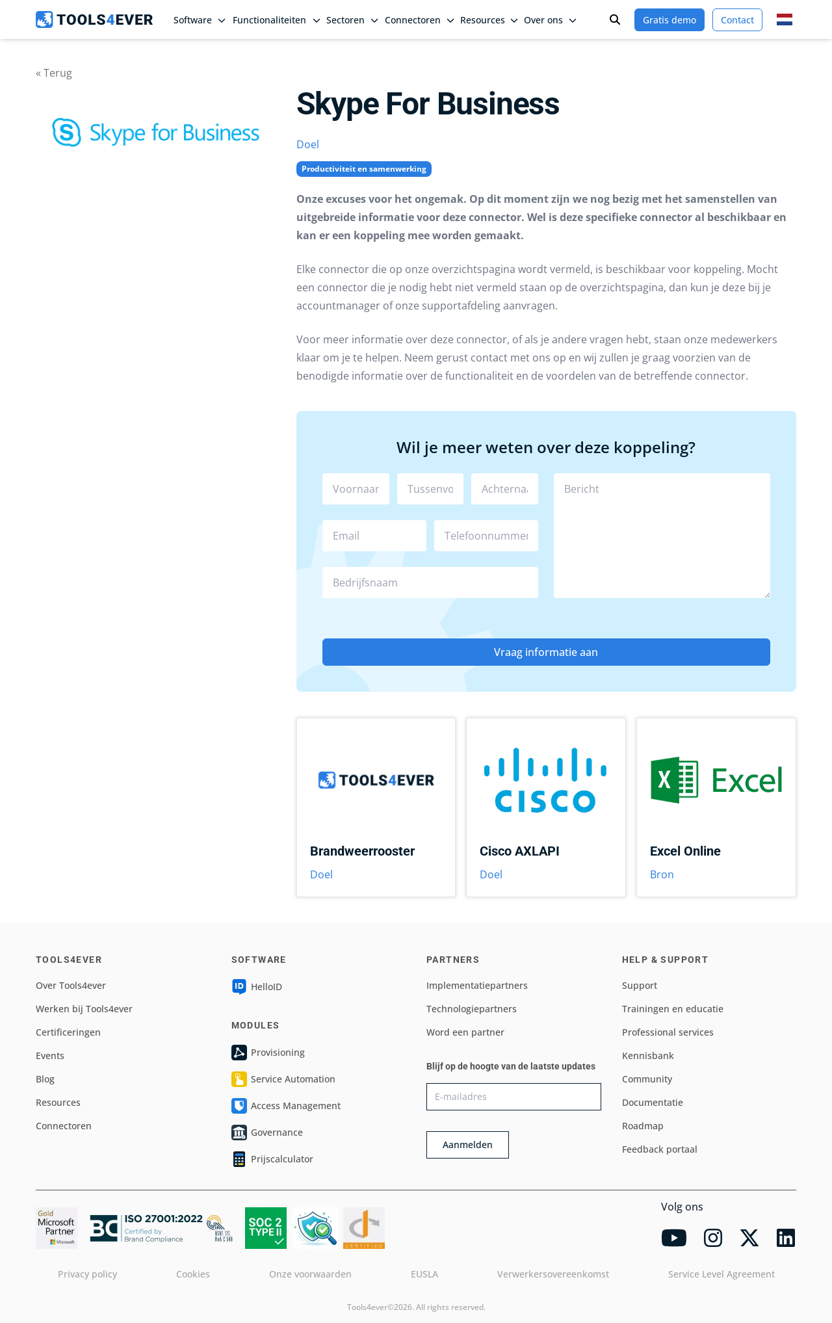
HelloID (256, 987)
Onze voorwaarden (310, 1274)
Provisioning (268, 1052)
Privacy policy (87, 1274)
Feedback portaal (659, 1149)
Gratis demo (669, 20)
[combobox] (430, 582)
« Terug (54, 73)
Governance (267, 1132)
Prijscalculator (272, 1159)
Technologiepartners (471, 1008)
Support (639, 985)
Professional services (668, 1032)
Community (647, 1079)
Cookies (193, 1274)
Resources (58, 1102)
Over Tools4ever (71, 985)
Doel (307, 144)
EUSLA (424, 1274)
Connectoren (64, 1126)
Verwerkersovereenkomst (553, 1274)
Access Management (286, 1106)
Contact (737, 20)
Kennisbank (648, 1055)
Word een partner (465, 1032)
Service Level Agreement (721, 1274)
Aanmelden (468, 1144)
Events (50, 1055)
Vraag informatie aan (546, 652)
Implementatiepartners (477, 985)
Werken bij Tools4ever (84, 1008)
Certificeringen (68, 1032)
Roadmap (643, 1126)
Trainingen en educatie (672, 1008)
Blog (45, 1079)
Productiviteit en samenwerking (364, 168)
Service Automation (283, 1079)
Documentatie (652, 1102)
